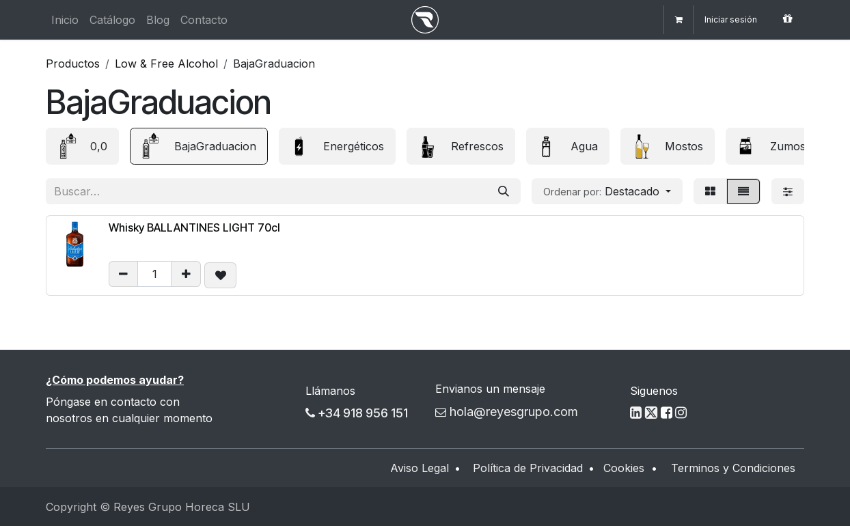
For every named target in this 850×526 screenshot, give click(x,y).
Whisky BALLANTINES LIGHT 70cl (194, 227)
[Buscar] (503, 191)
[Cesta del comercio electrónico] (678, 19)
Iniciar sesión (730, 19)
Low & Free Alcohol (166, 63)
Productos (73, 63)
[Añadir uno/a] (186, 274)
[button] (607, 191)
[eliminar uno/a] (124, 274)
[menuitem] (65, 19)
